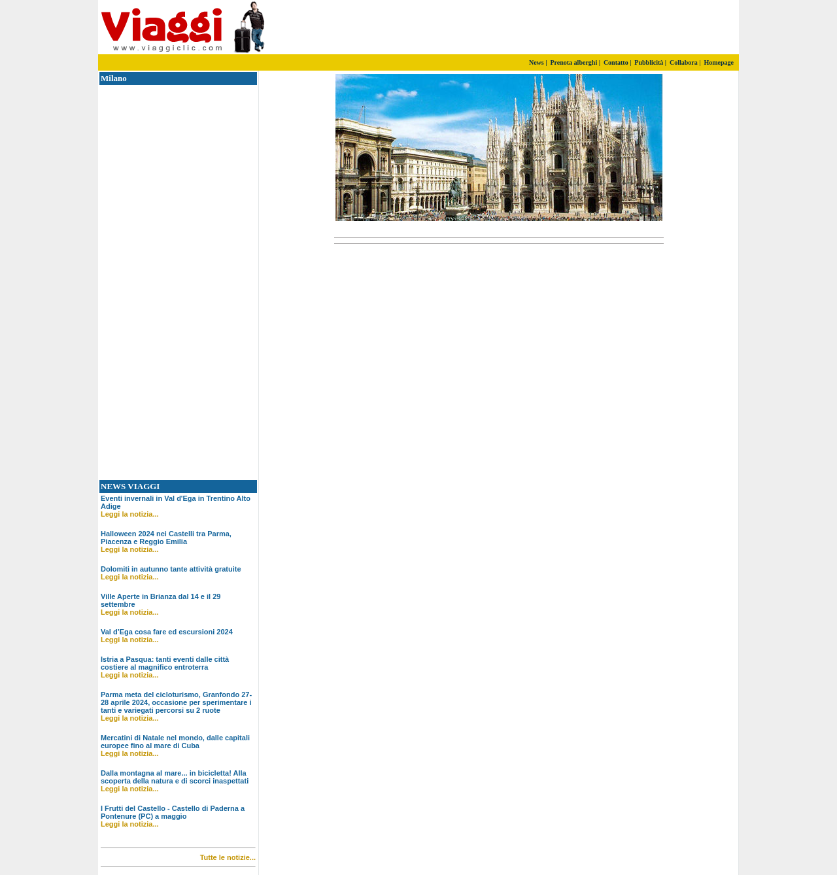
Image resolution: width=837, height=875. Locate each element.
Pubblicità (648, 62)
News (536, 62)
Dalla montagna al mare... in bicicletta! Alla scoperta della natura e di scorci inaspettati (174, 777)
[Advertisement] (585, 27)
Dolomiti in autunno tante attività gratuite (171, 569)
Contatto (616, 62)
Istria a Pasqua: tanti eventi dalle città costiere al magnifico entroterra (165, 663)
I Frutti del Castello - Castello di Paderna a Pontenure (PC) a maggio (173, 812)
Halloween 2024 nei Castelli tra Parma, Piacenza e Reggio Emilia (166, 537)
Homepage (719, 62)
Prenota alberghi (573, 62)
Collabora (684, 62)
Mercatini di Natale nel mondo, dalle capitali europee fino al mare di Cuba (175, 741)
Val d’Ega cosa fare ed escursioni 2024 (167, 632)
